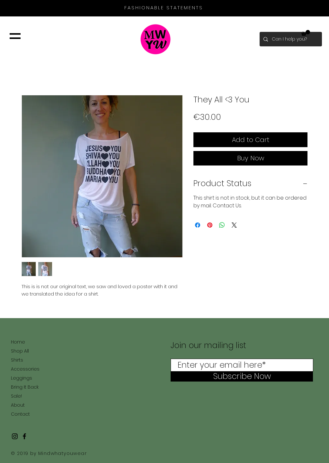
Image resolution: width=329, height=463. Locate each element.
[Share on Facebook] (197, 225)
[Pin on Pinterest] (210, 225)
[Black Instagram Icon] (15, 436)
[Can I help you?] (290, 39)
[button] (15, 36)
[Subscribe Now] (242, 376)
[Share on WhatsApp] (222, 225)
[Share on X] (234, 225)
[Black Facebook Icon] (24, 436)
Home (18, 342)
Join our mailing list (209, 345)
